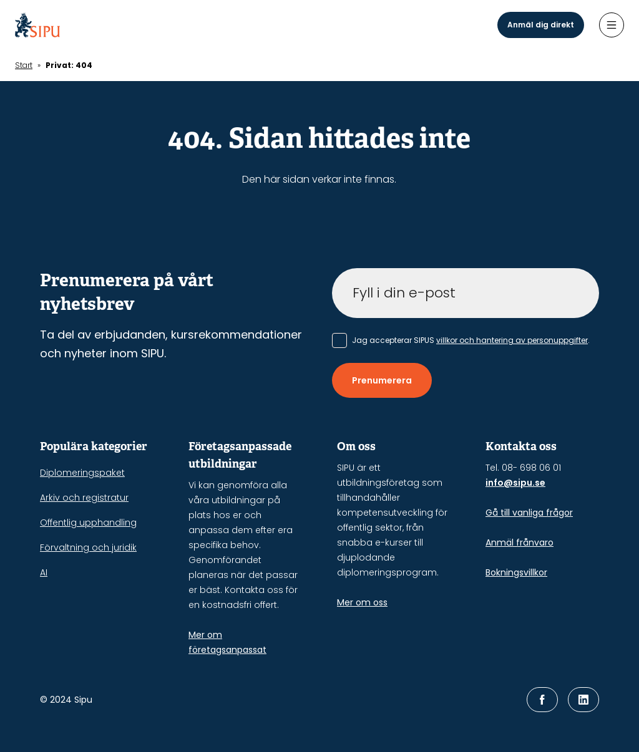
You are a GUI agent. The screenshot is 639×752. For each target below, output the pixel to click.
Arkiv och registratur (84, 497)
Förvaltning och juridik (88, 547)
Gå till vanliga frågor (529, 512)
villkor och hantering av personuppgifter (512, 340)
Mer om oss (362, 602)
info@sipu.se (515, 482)
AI (43, 572)
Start (23, 65)
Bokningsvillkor (516, 572)
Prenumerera (382, 380)
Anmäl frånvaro (519, 542)
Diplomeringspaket (82, 472)
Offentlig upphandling (88, 522)
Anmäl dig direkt (540, 24)
